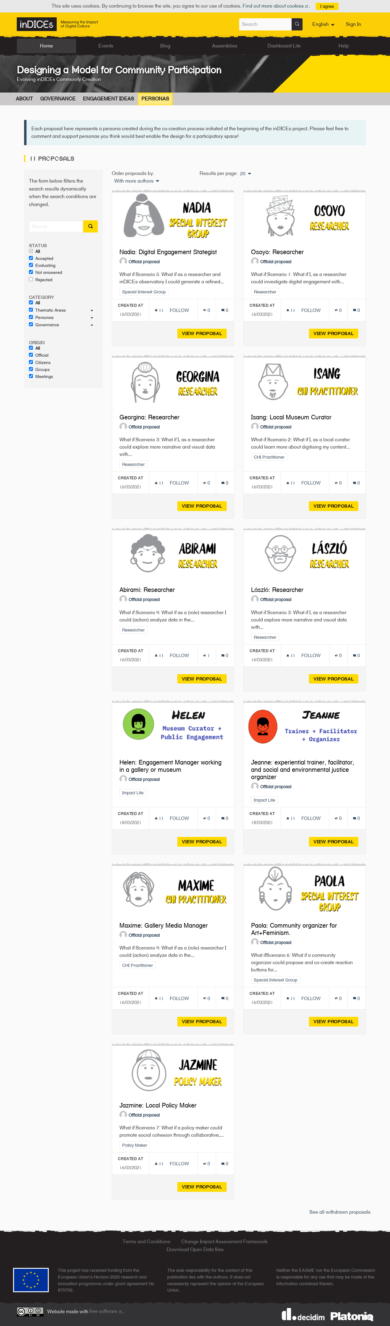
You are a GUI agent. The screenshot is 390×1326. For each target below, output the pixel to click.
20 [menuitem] (243, 173)
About (24, 99)
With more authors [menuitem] (134, 181)
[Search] (56, 226)
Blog (165, 46)
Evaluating (42, 265)
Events (105, 46)
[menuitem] (324, 24)
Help (344, 46)
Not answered (45, 272)
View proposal (204, 333)
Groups (39, 369)
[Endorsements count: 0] (206, 310)
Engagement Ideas (108, 99)
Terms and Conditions (146, 1241)
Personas (155, 99)
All (34, 251)
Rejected (40, 279)
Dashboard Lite (284, 46)
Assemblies (224, 46)
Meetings (41, 376)
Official (38, 355)
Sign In (353, 24)
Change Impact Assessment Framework (224, 1241)
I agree (327, 6)
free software (106, 1311)
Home (46, 46)
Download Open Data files (195, 1249)
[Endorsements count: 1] (206, 655)
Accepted (41, 258)
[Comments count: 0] (225, 310)
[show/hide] (94, 310)
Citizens (40, 362)
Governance (58, 99)
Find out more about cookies (276, 6)
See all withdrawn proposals (339, 1212)
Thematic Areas (47, 310)
